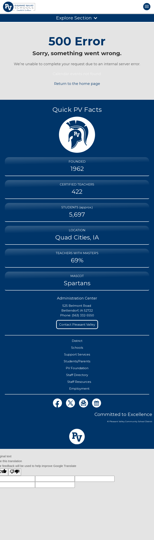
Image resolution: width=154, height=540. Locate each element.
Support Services (77, 354)
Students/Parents (77, 361)
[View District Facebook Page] (57, 406)
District (77, 341)
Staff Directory (77, 375)
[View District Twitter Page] (70, 406)
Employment (79, 388)
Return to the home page (77, 84)
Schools (77, 347)
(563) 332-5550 (83, 315)
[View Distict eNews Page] (83, 406)
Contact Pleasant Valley (77, 324)
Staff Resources (79, 382)
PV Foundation (77, 368)
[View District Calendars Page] (96, 406)
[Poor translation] (14, 472)
